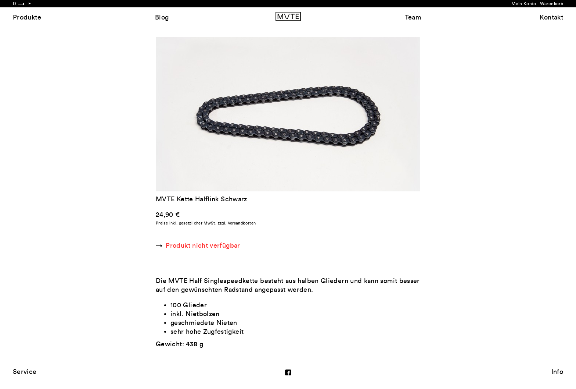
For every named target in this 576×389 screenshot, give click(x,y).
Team (413, 17)
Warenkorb (551, 3)
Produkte (27, 17)
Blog (162, 17)
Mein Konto (523, 3)
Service (25, 371)
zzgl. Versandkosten (237, 223)
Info (557, 371)
